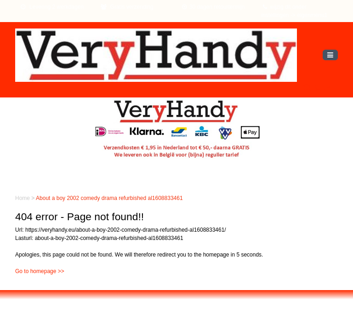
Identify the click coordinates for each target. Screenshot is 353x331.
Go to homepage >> (39, 271)
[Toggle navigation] (330, 55)
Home (23, 198)
